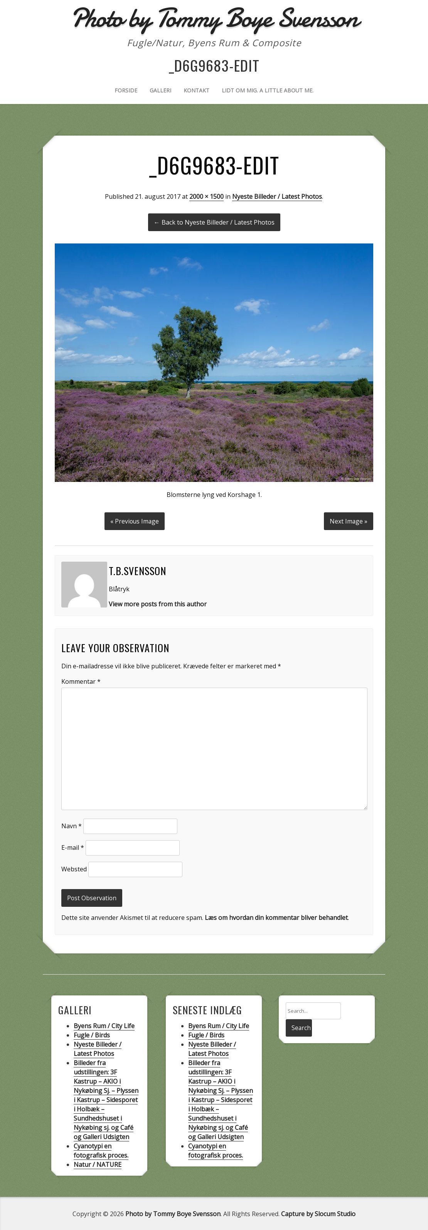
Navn (71, 825)
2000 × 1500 (206, 196)
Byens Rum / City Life (104, 1025)
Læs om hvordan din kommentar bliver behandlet (276, 917)
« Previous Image (134, 520)
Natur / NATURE (97, 1164)
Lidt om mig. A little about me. (267, 90)
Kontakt (196, 90)
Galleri (160, 90)
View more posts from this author (158, 603)
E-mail (72, 846)
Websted (74, 868)
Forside (126, 90)
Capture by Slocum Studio (318, 1213)
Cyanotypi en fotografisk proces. (101, 1150)
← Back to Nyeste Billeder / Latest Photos (214, 222)
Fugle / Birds (92, 1034)
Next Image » (348, 520)
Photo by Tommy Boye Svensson (173, 1213)
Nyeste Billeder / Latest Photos (277, 196)
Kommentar (81, 680)
